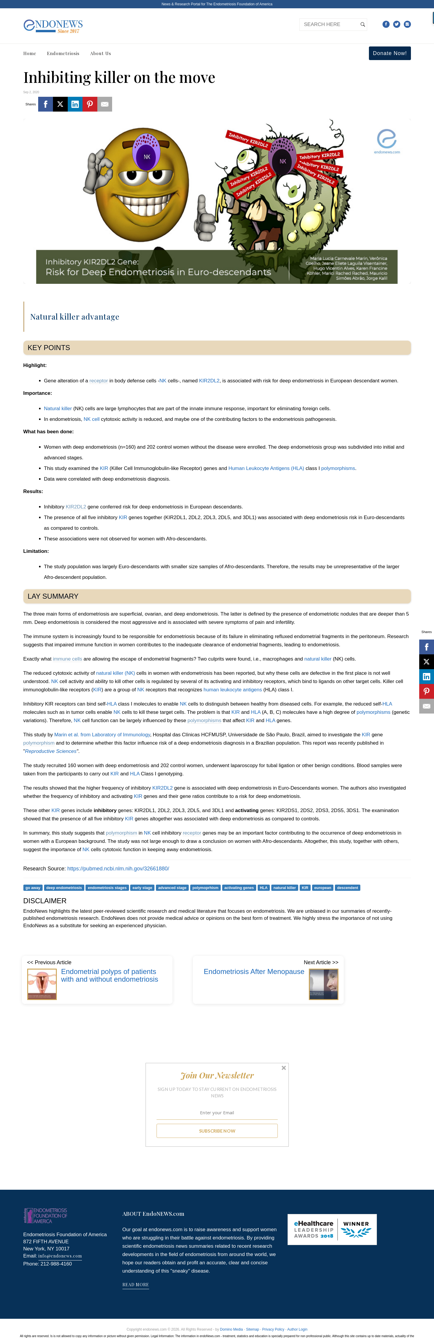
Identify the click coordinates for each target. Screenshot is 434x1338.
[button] (217, 1075)
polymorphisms (338, 468)
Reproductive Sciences (51, 751)
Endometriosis (63, 53)
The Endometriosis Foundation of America (239, 4)
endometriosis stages (107, 887)
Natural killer (58, 408)
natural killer (318, 659)
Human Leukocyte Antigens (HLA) (266, 468)
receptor (99, 381)
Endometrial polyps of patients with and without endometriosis (109, 975)
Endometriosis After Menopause (254, 971)
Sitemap (252, 1329)
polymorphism (39, 743)
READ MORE (135, 1284)
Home (29, 53)
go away (32, 887)
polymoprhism (205, 887)
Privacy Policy (273, 1329)
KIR (104, 468)
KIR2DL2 (209, 381)
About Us (100, 53)
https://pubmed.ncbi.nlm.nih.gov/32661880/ (118, 869)
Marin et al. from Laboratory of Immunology (102, 735)
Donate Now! (390, 53)
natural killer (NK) (115, 673)
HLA (112, 704)
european (322, 887)
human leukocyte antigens (233, 690)
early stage (142, 887)
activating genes (239, 887)
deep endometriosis (64, 887)
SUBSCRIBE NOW (217, 1130)
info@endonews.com (60, 1256)
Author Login (297, 1329)
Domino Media (231, 1329)
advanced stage (172, 887)
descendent (347, 887)
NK (163, 381)
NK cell (92, 419)
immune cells (67, 659)
